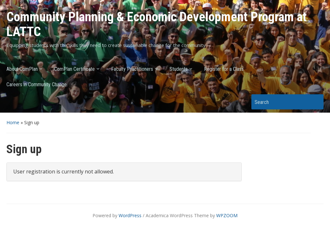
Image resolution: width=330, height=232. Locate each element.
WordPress (130, 215)
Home (12, 122)
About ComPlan (22, 69)
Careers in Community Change (36, 84)
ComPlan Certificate (74, 69)
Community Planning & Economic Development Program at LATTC (156, 24)
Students (179, 69)
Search (315, 101)
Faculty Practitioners (132, 69)
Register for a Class (224, 69)
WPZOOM (227, 215)
